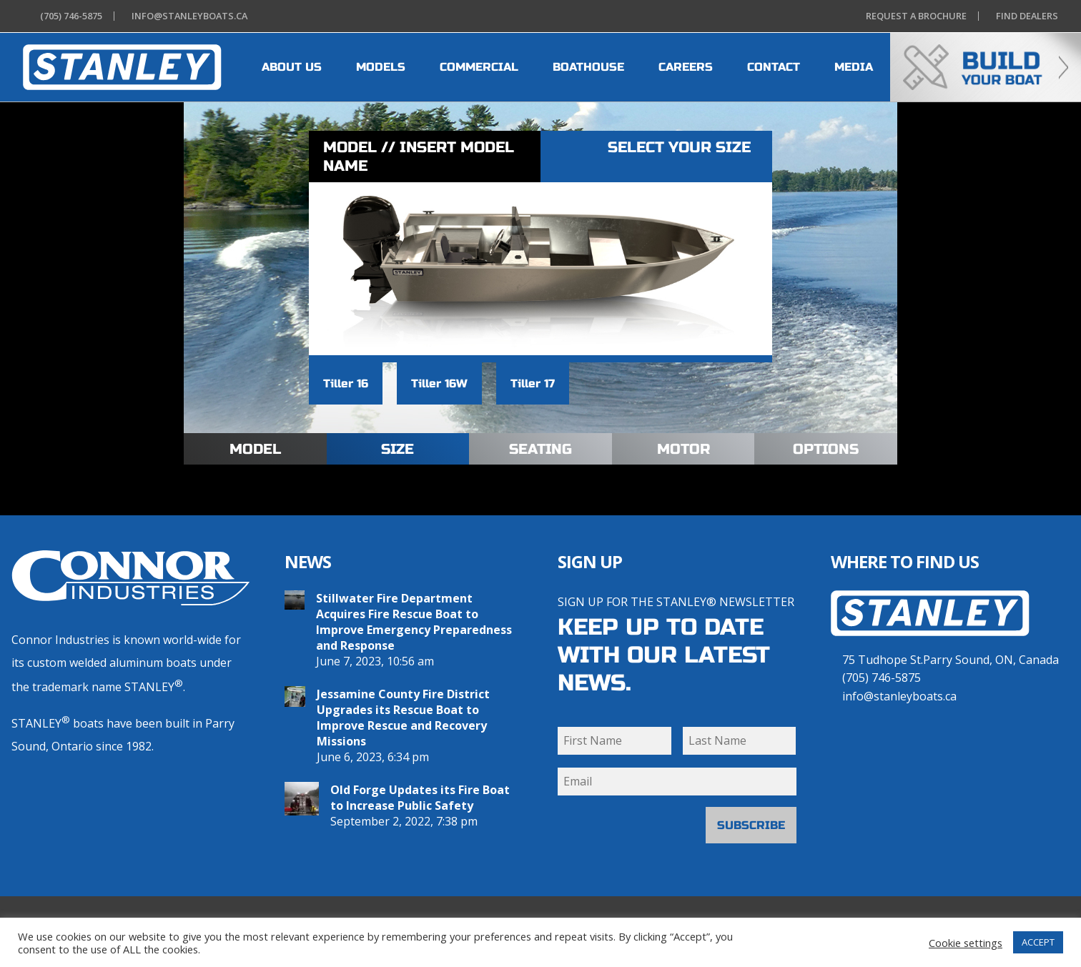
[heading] (122, 67)
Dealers (1024, 16)
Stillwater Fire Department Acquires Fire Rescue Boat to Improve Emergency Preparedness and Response (414, 621)
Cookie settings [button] (965, 942)
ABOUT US (292, 67)
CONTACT (773, 67)
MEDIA (853, 67)
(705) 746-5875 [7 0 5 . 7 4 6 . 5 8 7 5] (881, 677)
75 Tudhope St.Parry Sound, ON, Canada (950, 660)
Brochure (913, 16)
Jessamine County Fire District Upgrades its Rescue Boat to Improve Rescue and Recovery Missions (403, 717)
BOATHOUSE (588, 67)
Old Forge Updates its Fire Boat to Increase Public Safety (420, 797)
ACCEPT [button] (1038, 942)
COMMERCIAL (479, 67)
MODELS (380, 67)
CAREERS (685, 67)
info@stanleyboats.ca (899, 696)
